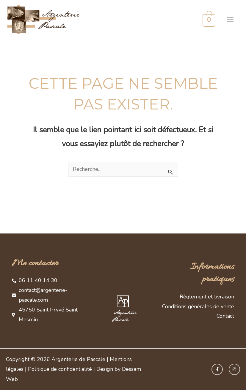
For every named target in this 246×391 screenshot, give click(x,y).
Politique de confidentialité (60, 369)
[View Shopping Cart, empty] (207, 20)
